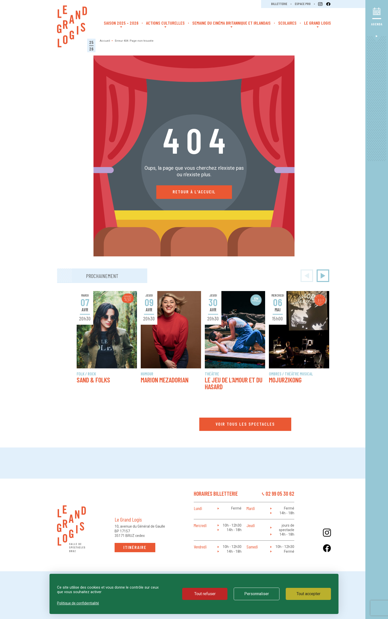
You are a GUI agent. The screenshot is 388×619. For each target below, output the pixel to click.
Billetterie (279, 4)
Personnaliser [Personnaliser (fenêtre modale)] (256, 593)
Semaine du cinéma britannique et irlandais (231, 23)
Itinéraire (135, 547)
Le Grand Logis (317, 23)
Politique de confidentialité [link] (78, 603)
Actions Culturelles (165, 23)
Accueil (105, 40)
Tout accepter (308, 593)
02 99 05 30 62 (280, 493)
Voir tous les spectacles (245, 424)
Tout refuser (205, 593)
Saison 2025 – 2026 (121, 23)
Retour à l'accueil (194, 191)
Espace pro (303, 4)
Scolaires (287, 23)
